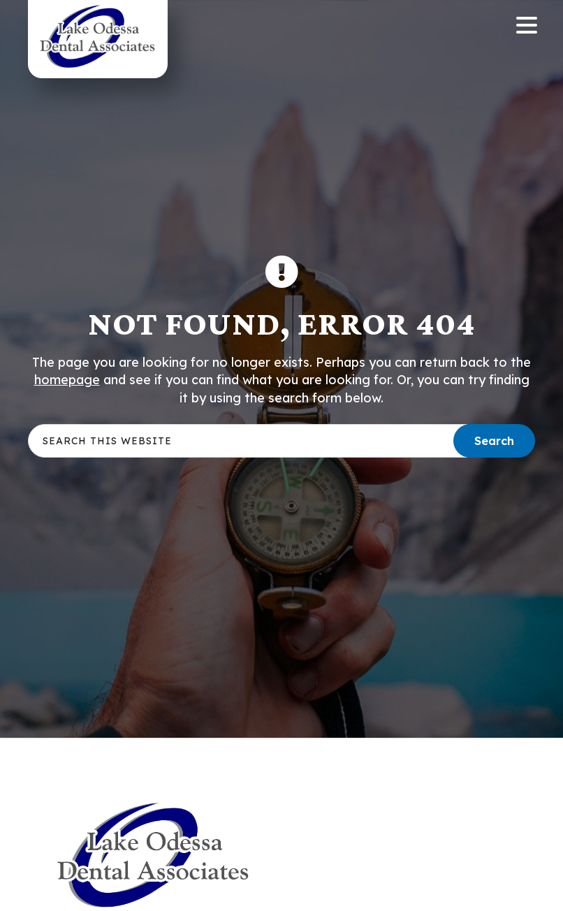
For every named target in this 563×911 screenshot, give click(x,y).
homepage (67, 380)
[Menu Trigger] (527, 24)
